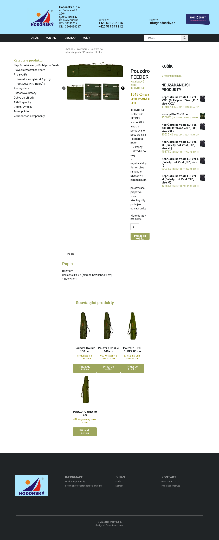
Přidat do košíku (140, 237)
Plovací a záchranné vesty (29, 70)
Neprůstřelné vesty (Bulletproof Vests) (37, 65)
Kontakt (52, 37)
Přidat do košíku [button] (84, 368)
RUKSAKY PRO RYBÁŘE (30, 83)
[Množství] (135, 226)
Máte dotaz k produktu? (138, 217)
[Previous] (64, 88)
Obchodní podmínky (75, 481)
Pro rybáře (21, 74)
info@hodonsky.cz (162, 23)
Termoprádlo (21, 111)
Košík (86, 37)
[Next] (123, 88)
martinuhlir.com (116, 525)
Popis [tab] (70, 253)
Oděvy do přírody (24, 97)
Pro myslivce (21, 88)
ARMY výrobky (22, 102)
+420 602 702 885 (111, 23)
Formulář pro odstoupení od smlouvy (83, 485)
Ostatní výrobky (23, 106)
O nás (35, 37)
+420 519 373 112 (111, 26)
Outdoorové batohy (25, 93)
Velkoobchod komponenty (29, 116)
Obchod (70, 37)
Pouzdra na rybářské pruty (33, 79)
